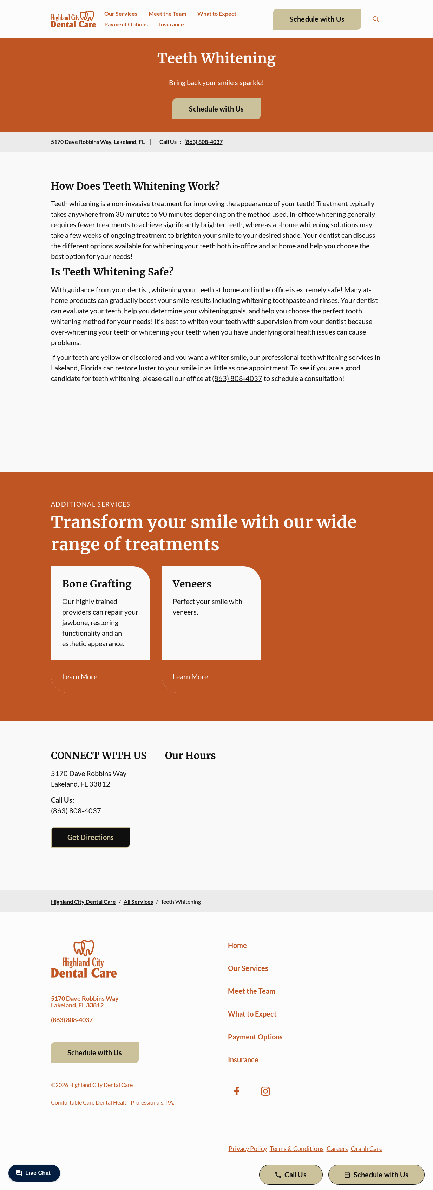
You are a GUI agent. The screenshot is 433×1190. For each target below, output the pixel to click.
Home (237, 945)
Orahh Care (366, 1148)
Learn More (79, 676)
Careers (337, 1148)
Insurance (171, 24)
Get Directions (90, 837)
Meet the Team (167, 13)
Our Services (120, 13)
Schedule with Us (317, 19)
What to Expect (216, 13)
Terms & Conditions (297, 1148)
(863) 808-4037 (203, 141)
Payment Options (126, 24)
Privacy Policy (248, 1148)
